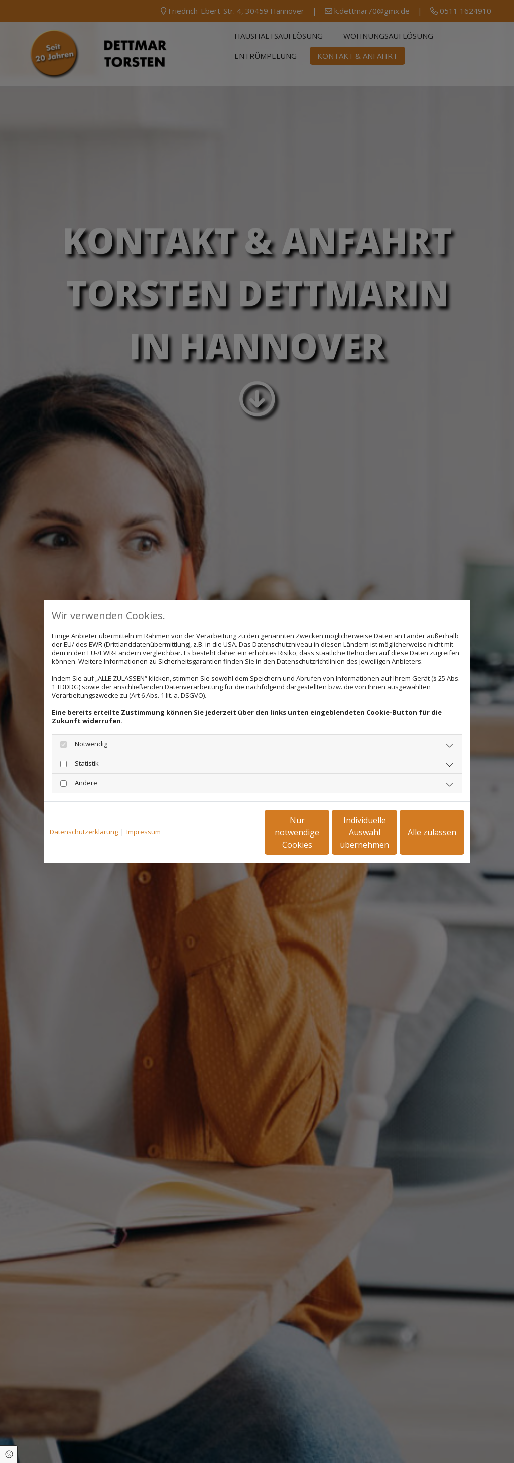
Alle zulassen (418, 832)
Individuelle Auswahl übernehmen (322, 832)
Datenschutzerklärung (84, 832)
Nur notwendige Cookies (227, 832)
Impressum (143, 832)
